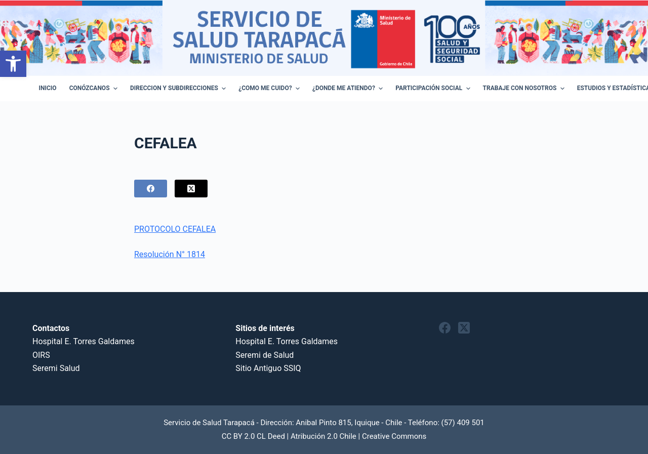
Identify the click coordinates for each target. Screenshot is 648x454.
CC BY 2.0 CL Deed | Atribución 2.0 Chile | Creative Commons (324, 436)
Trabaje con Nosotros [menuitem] (525, 88)
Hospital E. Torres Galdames (83, 341)
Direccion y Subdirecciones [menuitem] (179, 88)
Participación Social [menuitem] (433, 88)
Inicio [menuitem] (48, 88)
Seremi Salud (56, 368)
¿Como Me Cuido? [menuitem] (270, 88)
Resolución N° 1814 (169, 254)
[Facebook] (150, 188)
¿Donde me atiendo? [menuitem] (348, 88)
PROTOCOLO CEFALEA (175, 229)
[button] (13, 64)
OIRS (41, 355)
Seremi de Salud (264, 355)
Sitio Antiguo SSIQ (268, 368)
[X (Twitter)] (191, 188)
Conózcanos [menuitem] (94, 88)
